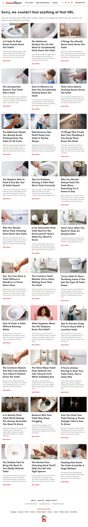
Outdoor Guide (64, 512)
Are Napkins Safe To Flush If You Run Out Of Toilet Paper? (14, 183)
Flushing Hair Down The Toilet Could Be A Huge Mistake (72, 466)
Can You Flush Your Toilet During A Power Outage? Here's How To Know (72, 419)
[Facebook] (62, 3)
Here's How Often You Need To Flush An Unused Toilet (73, 231)
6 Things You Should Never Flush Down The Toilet (73, 45)
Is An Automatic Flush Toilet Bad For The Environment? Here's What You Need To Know (44, 234)
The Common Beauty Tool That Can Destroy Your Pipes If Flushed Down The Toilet (15, 372)
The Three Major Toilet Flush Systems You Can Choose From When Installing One (44, 372)
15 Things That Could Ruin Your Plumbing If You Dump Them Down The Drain (72, 136)
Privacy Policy (51, 500)
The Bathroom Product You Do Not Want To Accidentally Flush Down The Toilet (43, 46)
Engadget (14, 512)
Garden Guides (41, 512)
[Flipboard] (69, 3)
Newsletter (80, 3)
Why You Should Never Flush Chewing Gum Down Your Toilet (15, 231)
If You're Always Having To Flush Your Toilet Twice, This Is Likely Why (72, 372)
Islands (56, 512)
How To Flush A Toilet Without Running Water (14, 327)
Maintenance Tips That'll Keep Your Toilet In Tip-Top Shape (41, 136)
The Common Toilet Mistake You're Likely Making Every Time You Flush (43, 280)
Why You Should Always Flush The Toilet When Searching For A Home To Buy (70, 186)
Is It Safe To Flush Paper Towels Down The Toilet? (13, 45)
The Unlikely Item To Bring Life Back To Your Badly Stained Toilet (13, 467)
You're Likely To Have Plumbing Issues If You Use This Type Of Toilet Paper (73, 281)
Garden (55, 3)
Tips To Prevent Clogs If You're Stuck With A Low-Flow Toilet (72, 327)
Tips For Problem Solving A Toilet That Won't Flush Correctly (43, 183)
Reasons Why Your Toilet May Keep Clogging (42, 418)
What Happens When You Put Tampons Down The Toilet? (43, 327)
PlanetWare (73, 512)
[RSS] (72, 3)
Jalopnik (20, 512)
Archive (41, 500)
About (33, 500)
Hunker (49, 512)
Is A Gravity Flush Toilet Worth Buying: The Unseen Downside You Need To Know (15, 419)
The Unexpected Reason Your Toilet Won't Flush (13, 90)
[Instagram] (65, 3)
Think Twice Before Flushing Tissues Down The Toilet (73, 90)
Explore (33, 512)
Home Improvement (43, 3)
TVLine (27, 512)
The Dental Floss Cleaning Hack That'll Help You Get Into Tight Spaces (44, 467)
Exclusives (29, 3)
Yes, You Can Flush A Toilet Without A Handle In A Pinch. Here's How (14, 280)
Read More (6, 61)
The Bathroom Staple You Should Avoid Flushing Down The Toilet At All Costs (14, 136)
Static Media (33, 504)
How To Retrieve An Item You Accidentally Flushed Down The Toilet (44, 91)
